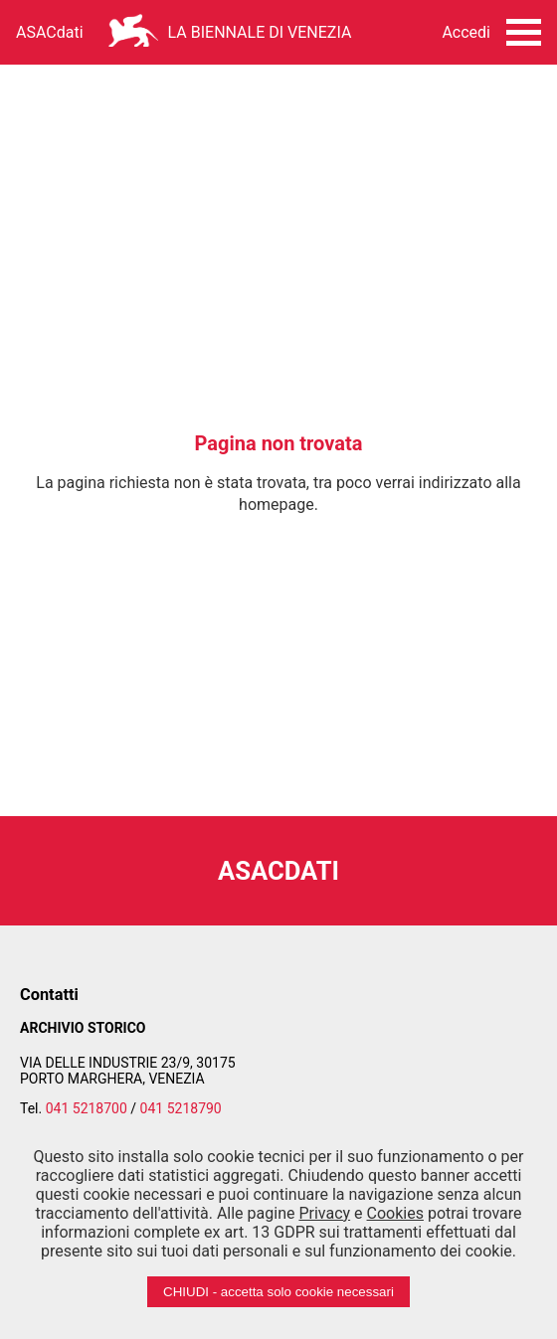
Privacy (324, 1213)
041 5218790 (181, 1108)
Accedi (466, 32)
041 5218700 (86, 1108)
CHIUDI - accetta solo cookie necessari (278, 1291)
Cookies (395, 1213)
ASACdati (50, 32)
